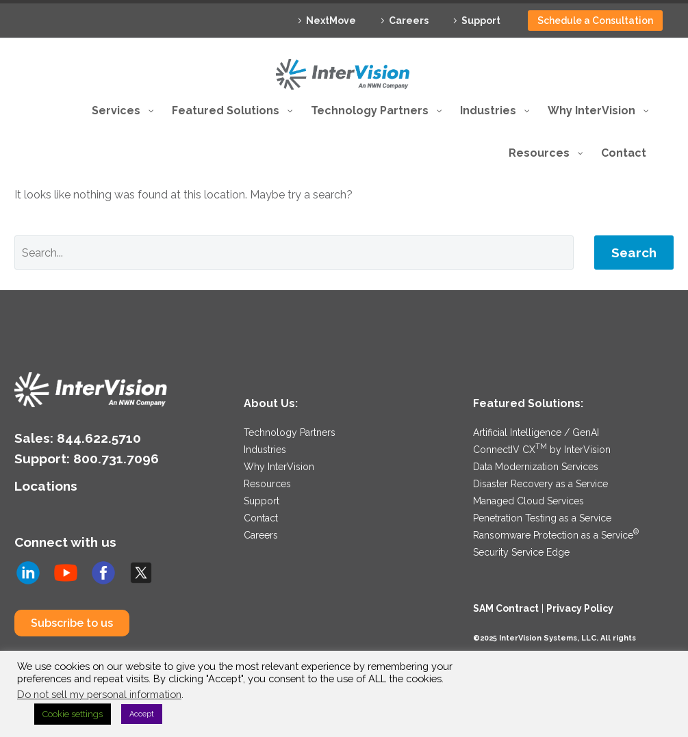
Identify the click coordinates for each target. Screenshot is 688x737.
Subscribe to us (72, 622)
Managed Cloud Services (528, 500)
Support (480, 20)
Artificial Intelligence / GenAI (536, 432)
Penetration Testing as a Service (542, 518)
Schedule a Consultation (595, 20)
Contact (261, 518)
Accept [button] (141, 714)
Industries (265, 449)
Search (634, 252)
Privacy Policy (579, 608)
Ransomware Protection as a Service (556, 535)
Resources (267, 483)
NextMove (331, 20)
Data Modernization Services (535, 466)
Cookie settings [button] (72, 714)
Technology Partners (289, 432)
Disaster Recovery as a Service (540, 483)
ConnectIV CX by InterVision (542, 449)
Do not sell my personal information (99, 694)
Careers (409, 20)
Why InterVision (279, 466)
